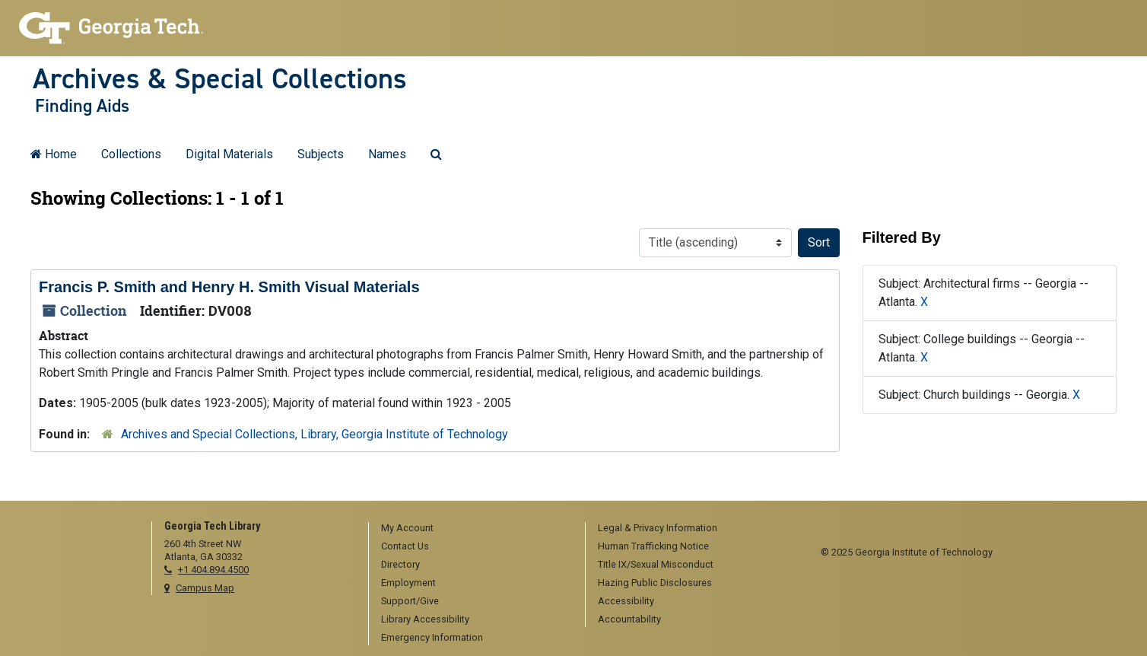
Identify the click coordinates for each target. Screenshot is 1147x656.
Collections (131, 154)
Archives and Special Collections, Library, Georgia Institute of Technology (314, 434)
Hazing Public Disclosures (655, 582)
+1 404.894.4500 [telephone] (213, 569)
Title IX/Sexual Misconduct (655, 564)
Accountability (629, 619)
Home (53, 154)
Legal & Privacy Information (657, 527)
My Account (407, 527)
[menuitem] (471, 529)
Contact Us (405, 546)
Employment (408, 582)
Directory (400, 564)
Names (387, 154)
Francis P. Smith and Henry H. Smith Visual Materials (229, 287)
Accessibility (626, 601)
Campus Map (205, 588)
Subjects (320, 154)
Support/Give (410, 601)
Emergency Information (432, 637)
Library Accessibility (425, 619)
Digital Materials (229, 154)
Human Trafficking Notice (653, 546)
